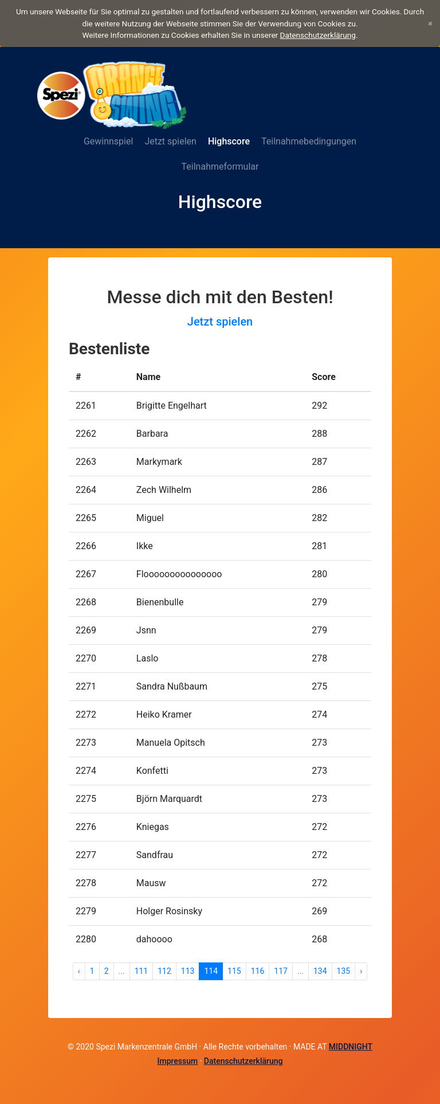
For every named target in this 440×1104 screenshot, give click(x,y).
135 (344, 971)
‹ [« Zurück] (79, 971)
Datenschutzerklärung (318, 35)
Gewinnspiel (108, 141)
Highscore (229, 141)
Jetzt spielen (170, 141)
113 (188, 971)
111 (141, 971)
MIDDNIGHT (350, 1046)
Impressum (177, 1061)
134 (320, 971)
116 (258, 971)
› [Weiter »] (361, 971)
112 (164, 971)
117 (281, 971)
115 (234, 971)
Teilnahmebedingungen (308, 141)
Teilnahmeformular (220, 166)
